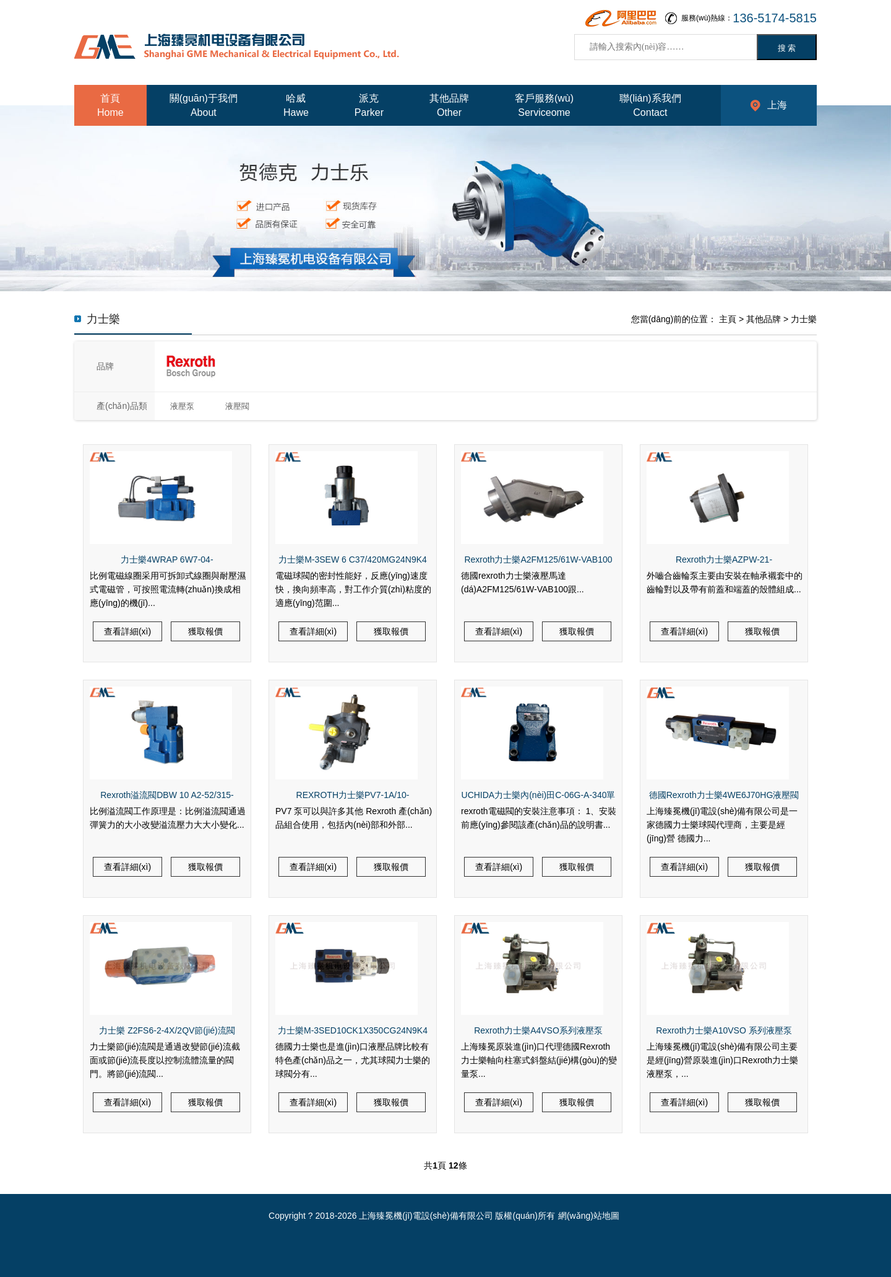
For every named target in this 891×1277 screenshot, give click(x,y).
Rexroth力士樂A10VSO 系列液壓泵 (723, 1030)
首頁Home (110, 105)
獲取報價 (205, 631)
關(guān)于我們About (204, 105)
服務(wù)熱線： (749, 18)
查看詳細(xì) (127, 631)
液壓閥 (237, 406)
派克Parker (369, 105)
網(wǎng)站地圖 (588, 1216)
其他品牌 (763, 319)
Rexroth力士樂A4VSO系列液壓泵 (538, 1030)
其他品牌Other (449, 105)
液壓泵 (182, 406)
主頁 (727, 319)
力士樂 (804, 319)
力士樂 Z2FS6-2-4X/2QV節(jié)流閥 (167, 1030)
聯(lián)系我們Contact (650, 105)
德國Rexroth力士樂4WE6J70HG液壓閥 (724, 795)
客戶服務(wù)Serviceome (544, 105)
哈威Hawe (296, 105)
